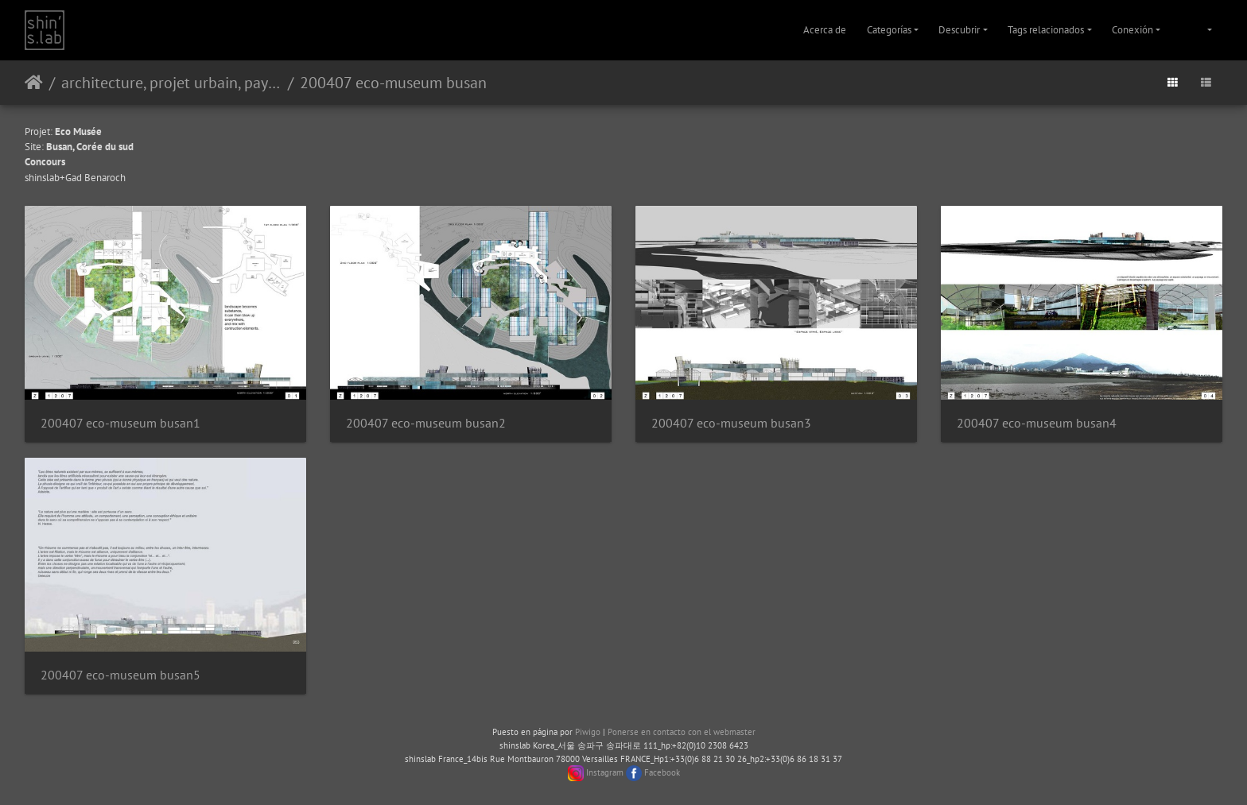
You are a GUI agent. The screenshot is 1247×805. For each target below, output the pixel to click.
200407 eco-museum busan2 (426, 423)
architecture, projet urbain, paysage (171, 82)
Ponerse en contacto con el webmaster (682, 731)
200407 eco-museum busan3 (731, 423)
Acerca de (824, 30)
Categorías (889, 30)
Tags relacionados (1046, 30)
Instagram (605, 772)
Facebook (662, 772)
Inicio (34, 83)
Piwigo (587, 731)
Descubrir (959, 30)
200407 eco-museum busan (393, 82)
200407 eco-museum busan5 (120, 675)
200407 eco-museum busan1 (120, 423)
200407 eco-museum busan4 (1037, 423)
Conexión (1132, 30)
